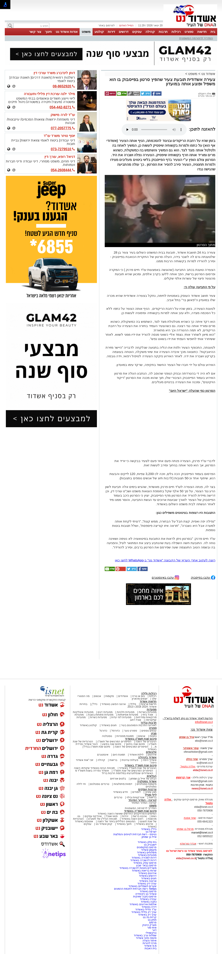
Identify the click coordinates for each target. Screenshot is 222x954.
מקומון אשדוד (149, 849)
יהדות (125, 816)
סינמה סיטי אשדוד (146, 938)
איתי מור (152, 927)
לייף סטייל (151, 794)
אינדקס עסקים (93, 816)
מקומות (109, 696)
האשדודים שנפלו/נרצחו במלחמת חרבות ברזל (127, 773)
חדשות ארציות (148, 704)
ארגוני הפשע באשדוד (113, 704)
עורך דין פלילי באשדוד (144, 912)
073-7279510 (63, 149)
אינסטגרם (102, 754)
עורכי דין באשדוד (147, 883)
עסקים (137, 31)
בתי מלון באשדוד (147, 842)
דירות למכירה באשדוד (144, 857)
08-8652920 (64, 86)
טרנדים (118, 797)
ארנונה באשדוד (148, 881)
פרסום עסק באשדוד (145, 862)
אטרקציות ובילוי (135, 797)
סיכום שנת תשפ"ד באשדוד (140, 765)
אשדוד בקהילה (147, 757)
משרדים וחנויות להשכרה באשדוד (138, 868)
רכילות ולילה (149, 693)
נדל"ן (94, 704)
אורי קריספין (183, 777)
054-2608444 (63, 170)
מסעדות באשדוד (147, 855)
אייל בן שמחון (149, 836)
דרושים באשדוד (148, 875)
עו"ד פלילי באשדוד (146, 909)
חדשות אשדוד (148, 701)
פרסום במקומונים (147, 847)
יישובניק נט (150, 844)
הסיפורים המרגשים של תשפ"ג (114, 741)
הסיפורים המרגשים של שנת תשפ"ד (133, 770)
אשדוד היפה (149, 760)
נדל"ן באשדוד (149, 829)
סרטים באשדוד (144, 823)
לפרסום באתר (106, 25)
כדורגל (103, 730)
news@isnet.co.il (202, 788)
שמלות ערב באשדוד (145, 935)
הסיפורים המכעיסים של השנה (131, 746)
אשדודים (123, 696)
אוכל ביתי (147, 714)
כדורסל (115, 730)
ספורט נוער (130, 730)
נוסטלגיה (107, 736)
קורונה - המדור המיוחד (142, 800)
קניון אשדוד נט (103, 823)
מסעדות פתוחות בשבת (101, 714)
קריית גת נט (150, 917)
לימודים (136, 792)
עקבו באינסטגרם (165, 577)
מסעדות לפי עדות (121, 717)
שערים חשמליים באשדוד (143, 886)
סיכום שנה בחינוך (135, 744)
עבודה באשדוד (148, 899)
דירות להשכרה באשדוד (143, 860)
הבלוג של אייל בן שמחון (143, 778)
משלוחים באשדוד (147, 852)
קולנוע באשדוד (88, 725)
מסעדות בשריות (148, 712)
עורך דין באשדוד (147, 914)
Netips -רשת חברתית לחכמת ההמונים (135, 888)
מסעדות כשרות (98, 717)
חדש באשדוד (120, 792)
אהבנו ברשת (140, 816)
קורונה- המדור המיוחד (144, 802)
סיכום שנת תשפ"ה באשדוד (140, 811)
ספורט (188, 31)
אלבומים (151, 752)
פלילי (133, 704)
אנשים (97, 696)
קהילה (150, 31)
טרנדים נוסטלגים (99, 784)
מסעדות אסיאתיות (128, 714)
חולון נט (152, 919)
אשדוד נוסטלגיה (147, 781)
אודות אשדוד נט (67, 31)
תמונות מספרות (125, 736)
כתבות (153, 736)
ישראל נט (151, 831)
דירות (111, 31)
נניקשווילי (151, 932)
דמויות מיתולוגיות (123, 784)
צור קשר (35, 31)
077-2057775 (63, 128)
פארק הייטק (149, 925)
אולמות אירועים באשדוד (143, 904)
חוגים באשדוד (109, 725)
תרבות (163, 31)
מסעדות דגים (105, 712)
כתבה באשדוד (148, 901)
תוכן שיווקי (151, 792)
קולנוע (99, 31)
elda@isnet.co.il (203, 770)
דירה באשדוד (149, 906)
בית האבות (151, 948)
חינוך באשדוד (124, 823)
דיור (154, 930)
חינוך (48, 31)
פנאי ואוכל (112, 816)
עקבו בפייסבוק (203, 577)
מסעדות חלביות (125, 712)
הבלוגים (152, 776)
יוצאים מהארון (139, 698)
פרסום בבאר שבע (146, 865)
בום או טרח (138, 696)
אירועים (152, 754)
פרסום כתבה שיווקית (144, 896)
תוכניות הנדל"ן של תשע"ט (102, 818)
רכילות (176, 31)
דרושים (123, 31)
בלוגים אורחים (118, 778)
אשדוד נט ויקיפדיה (146, 893)
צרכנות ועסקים (147, 789)
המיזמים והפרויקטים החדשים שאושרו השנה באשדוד (127, 813)
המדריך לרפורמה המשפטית (196, 38)
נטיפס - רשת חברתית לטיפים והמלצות (135, 834)
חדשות (202, 31)
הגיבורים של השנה (146, 741)
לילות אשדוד (136, 754)
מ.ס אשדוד (150, 945)
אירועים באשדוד (147, 873)
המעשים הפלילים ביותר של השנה (116, 821)
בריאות (113, 760)
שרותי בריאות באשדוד (144, 870)
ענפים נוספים (149, 730)
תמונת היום (119, 754)
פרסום (153, 922)
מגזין (154, 733)
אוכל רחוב (135, 719)
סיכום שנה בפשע (111, 744)
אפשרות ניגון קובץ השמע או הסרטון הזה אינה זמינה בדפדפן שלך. (154, 129)
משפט (86, 31)
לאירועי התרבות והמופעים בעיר (139, 725)
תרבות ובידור (148, 722)
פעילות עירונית (130, 760)
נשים (154, 816)
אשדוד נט (207, 74)
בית (213, 31)
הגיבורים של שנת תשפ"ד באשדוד (137, 768)
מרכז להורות (150, 943)
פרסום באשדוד (148, 891)
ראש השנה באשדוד (132, 818)
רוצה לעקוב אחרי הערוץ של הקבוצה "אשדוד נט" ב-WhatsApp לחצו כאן (165, 560)
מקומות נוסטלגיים (146, 784)
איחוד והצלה (149, 940)
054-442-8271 (62, 107)
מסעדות (152, 709)
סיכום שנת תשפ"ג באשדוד (141, 738)
